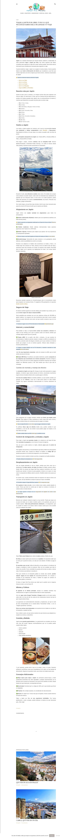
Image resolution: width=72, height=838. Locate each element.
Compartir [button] (18, 708)
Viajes (22, 13)
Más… (50, 13)
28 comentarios (24, 784)
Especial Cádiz (43, 13)
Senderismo (35, 13)
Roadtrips (28, 13)
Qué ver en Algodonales (27, 782)
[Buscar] (55, 3)
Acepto (51, 835)
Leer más (58, 835)
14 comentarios (24, 822)
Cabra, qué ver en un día (27, 820)
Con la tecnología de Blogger (36, 831)
